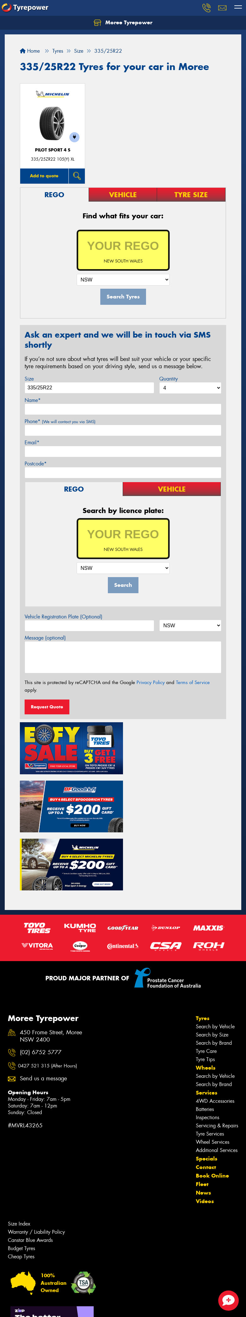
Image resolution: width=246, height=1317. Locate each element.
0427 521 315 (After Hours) (47, 1005)
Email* (32, 442)
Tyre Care (206, 990)
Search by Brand (214, 982)
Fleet (202, 1123)
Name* (33, 400)
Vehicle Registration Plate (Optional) (63, 616)
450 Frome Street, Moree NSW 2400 (51, 975)
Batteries (205, 1048)
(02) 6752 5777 (41, 991)
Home (30, 51)
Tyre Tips (205, 998)
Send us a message (43, 1018)
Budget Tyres (21, 1187)
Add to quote (44, 176)
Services (206, 1031)
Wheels (205, 1006)
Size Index (19, 1163)
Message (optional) (45, 638)
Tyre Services (210, 1073)
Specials (206, 1097)
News (203, 1131)
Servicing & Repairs (217, 1064)
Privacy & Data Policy (45, 1306)
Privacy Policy (151, 682)
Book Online (212, 1114)
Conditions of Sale (83, 1306)
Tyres (202, 957)
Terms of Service (193, 682)
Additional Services (216, 1089)
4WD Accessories (215, 1040)
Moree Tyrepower (123, 23)
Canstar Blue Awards (30, 1179)
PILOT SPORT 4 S (52, 150)
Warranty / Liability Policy (36, 1171)
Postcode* (36, 463)
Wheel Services (212, 1081)
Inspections (207, 1056)
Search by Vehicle (215, 965)
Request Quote (47, 707)
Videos (205, 1140)
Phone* (60, 421)
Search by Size (212, 974)
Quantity (168, 378)
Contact (206, 1106)
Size (29, 378)
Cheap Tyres (21, 1195)
